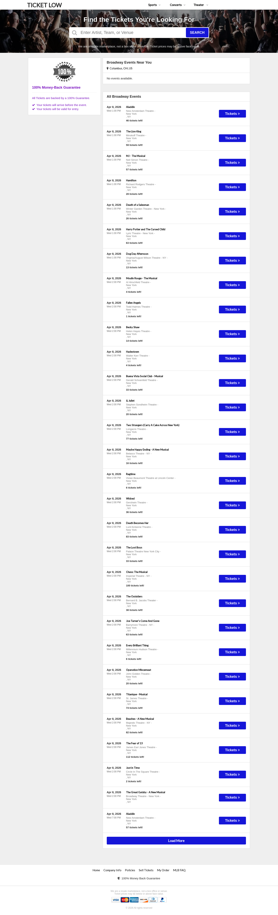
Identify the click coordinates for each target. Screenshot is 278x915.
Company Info (112, 870)
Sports (154, 5)
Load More (176, 840)
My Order (163, 870)
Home (96, 870)
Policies (130, 870)
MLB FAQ (179, 870)
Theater (200, 5)
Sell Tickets (146, 870)
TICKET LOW (44, 5)
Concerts (178, 5)
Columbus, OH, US (119, 68)
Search (197, 32)
